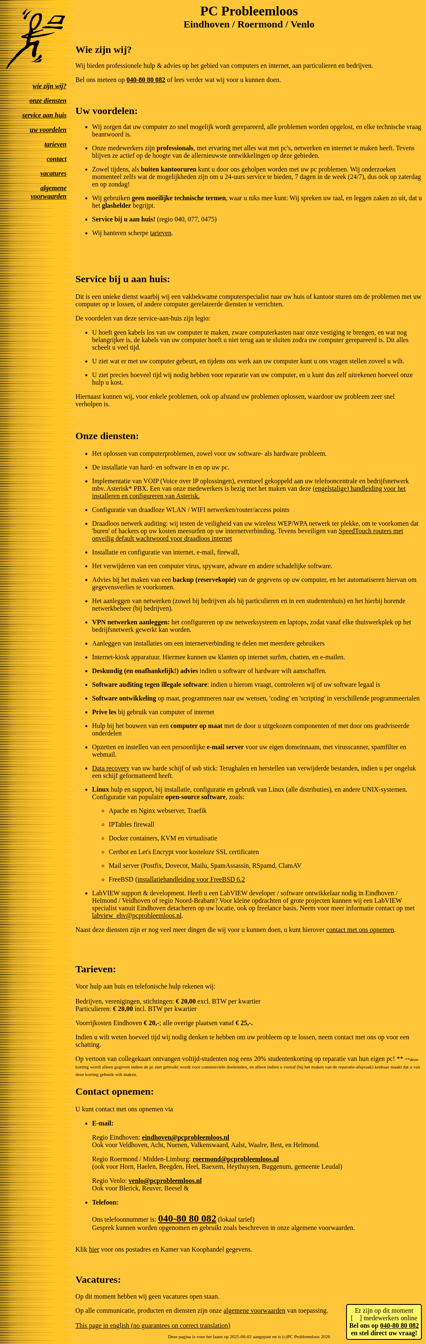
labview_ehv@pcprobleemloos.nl (136, 915)
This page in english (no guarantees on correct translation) (152, 1325)
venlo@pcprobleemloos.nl (165, 1180)
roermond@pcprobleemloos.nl (236, 1159)
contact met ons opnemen (360, 929)
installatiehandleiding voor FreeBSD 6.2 (191, 879)
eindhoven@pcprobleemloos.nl (185, 1137)
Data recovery (110, 768)
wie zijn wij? (49, 85)
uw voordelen (48, 129)
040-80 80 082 (399, 1325)
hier (94, 1249)
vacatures (53, 173)
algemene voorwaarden (254, 1310)
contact (57, 158)
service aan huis (44, 115)
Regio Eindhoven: (117, 1137)
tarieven (56, 144)
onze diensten (48, 100)
